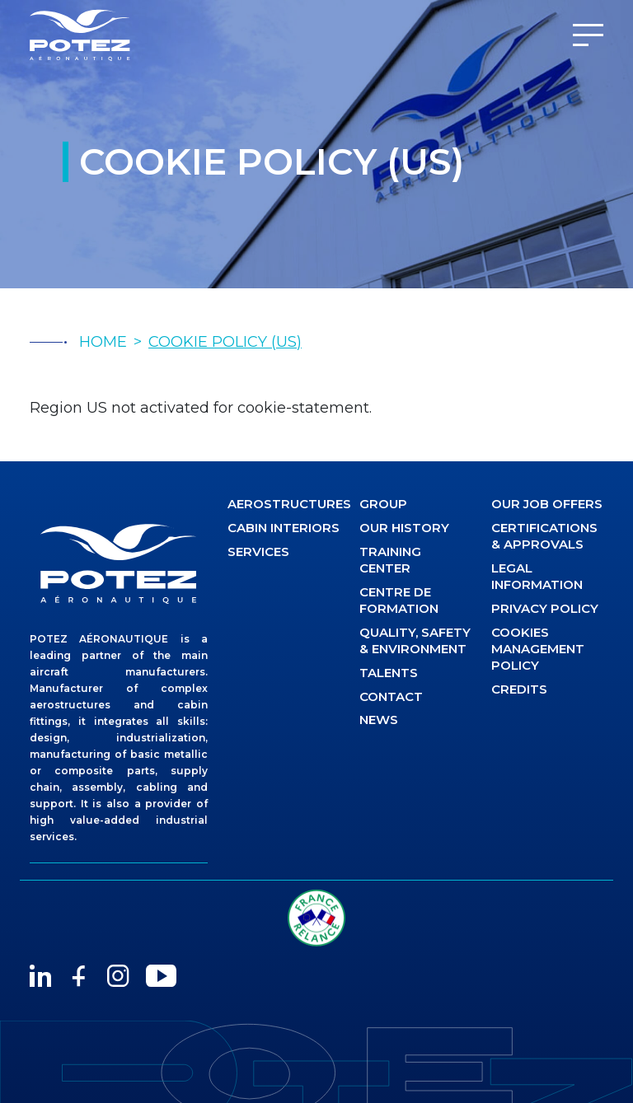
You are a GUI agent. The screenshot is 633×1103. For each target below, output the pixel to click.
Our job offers (547, 504)
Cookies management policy (537, 648)
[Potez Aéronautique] (80, 35)
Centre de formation (398, 600)
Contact (391, 696)
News (378, 719)
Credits (519, 689)
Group (383, 504)
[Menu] (588, 35)
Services (258, 551)
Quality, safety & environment (415, 640)
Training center (390, 560)
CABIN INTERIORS (283, 527)
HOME (103, 342)
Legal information (537, 576)
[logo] (118, 563)
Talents (388, 672)
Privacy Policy (544, 608)
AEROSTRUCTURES (283, 504)
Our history (404, 527)
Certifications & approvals (544, 536)
